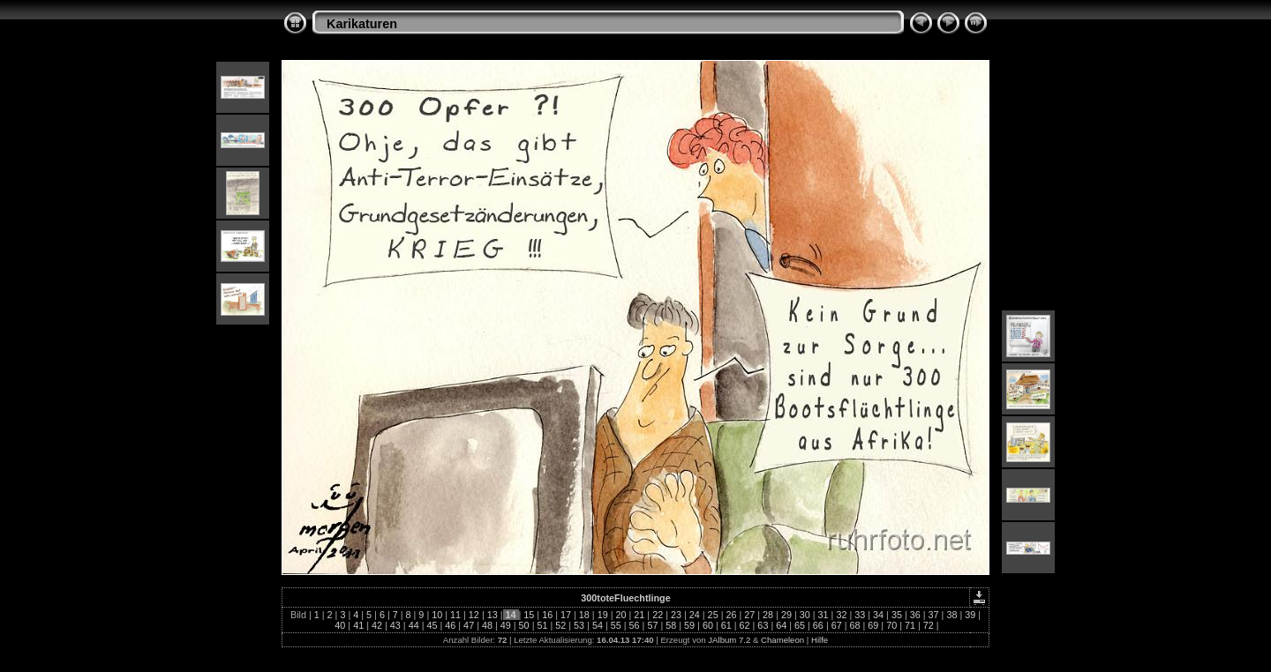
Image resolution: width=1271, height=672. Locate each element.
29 (786, 614)
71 (910, 625)
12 (474, 614)
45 (432, 625)
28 (768, 614)
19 (603, 614)
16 (547, 614)
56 (635, 625)
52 (560, 625)
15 (529, 614)
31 (823, 614)
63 (763, 625)
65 (800, 625)
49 (506, 625)
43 (395, 625)
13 (492, 614)
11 (455, 614)
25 (713, 614)
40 (340, 625)
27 (749, 614)
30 (805, 614)
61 (726, 625)
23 (676, 614)
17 (566, 614)
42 (377, 625)
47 (469, 625)
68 (855, 625)
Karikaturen (362, 24)
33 (860, 614)
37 (934, 614)
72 (928, 625)
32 (841, 614)
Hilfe (819, 640)
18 (584, 614)
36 (915, 614)
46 (450, 625)
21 (639, 614)
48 (487, 625)
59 (689, 625)
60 (708, 625)
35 (897, 614)
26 (731, 614)
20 (620, 614)
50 (524, 625)
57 (652, 625)
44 (414, 625)
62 (745, 625)
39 (970, 614)
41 (358, 625)
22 (658, 614)
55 (616, 625)
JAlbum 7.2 (729, 640)
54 (597, 625)
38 (951, 614)
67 (837, 625)
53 (579, 625)
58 (671, 625)
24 (695, 614)
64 (781, 625)
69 (873, 625)
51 (542, 625)
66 (818, 625)
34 (878, 614)
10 (437, 614)
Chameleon (782, 640)
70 (891, 625)
